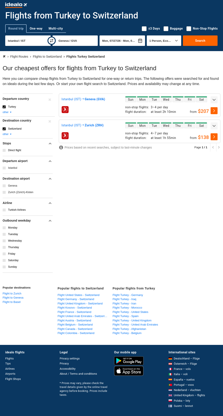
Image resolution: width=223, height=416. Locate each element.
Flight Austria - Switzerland (74, 320)
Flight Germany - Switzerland (76, 299)
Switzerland (15, 128)
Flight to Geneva (13, 297)
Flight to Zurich (12, 293)
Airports (10, 373)
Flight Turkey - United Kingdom (132, 320)
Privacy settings (70, 358)
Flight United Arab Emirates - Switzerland (83, 316)
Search (200, 40)
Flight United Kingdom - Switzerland (80, 303)
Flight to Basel (11, 302)
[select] (214, 110)
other (7, 112)
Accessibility (68, 368)
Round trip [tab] (16, 28)
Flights (9, 358)
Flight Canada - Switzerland (75, 329)
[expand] (214, 99)
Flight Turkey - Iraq (124, 299)
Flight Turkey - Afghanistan (129, 329)
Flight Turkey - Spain (126, 316)
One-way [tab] (36, 28)
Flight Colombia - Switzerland (76, 333)
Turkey (12, 106)
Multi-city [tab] (56, 28)
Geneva (12, 185)
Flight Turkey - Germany (128, 295)
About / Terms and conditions (78, 373)
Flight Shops (13, 379)
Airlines (10, 368)
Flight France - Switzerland (74, 312)
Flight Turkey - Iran (124, 303)
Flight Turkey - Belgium (127, 333)
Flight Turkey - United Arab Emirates (135, 324)
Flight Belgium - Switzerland (75, 324)
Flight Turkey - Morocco (127, 307)
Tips (8, 363)
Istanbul (12, 167)
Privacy (64, 363)
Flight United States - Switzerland (79, 295)
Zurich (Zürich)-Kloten (20, 192)
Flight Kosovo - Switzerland (75, 307)
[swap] (51, 41)
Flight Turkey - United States (130, 312)
